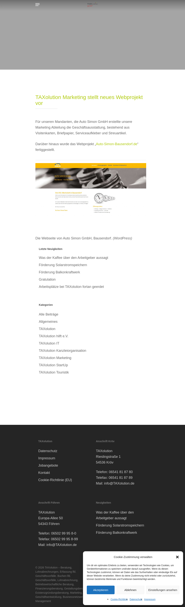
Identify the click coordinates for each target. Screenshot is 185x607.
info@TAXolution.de (119, 483)
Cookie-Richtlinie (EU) (55, 480)
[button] (177, 557)
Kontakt (44, 473)
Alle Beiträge (48, 314)
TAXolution (47, 329)
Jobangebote (48, 465)
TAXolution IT (49, 343)
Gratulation (47, 279)
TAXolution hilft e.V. (53, 336)
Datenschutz (136, 599)
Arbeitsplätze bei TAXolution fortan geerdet (71, 287)
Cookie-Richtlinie (119, 599)
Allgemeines (48, 322)
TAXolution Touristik (54, 372)
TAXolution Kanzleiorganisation (62, 351)
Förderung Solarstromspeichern (63, 265)
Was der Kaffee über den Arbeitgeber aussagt (73, 258)
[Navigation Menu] (37, 4)
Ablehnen (130, 590)
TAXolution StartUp (53, 365)
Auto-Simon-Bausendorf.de (116, 144)
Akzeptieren (100, 590)
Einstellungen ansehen (162, 590)
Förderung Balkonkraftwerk (59, 272)
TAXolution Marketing (55, 358)
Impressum (149, 599)
